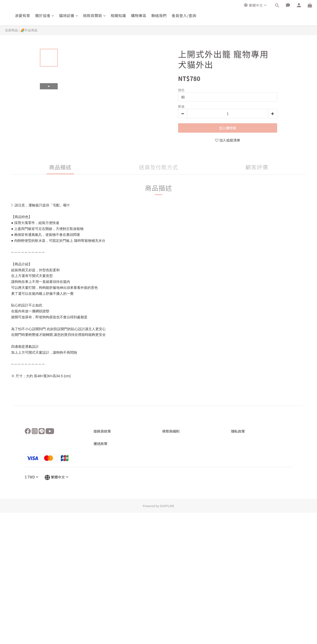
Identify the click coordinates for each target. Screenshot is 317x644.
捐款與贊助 (94, 15)
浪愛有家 (22, 15)
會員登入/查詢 (184, 15)
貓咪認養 (68, 15)
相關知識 (118, 15)
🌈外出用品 (29, 30)
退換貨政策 (102, 431)
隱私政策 (238, 431)
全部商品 (11, 30)
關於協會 (44, 15)
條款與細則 (171, 431)
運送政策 (100, 443)
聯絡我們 (159, 15)
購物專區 (138, 15)
